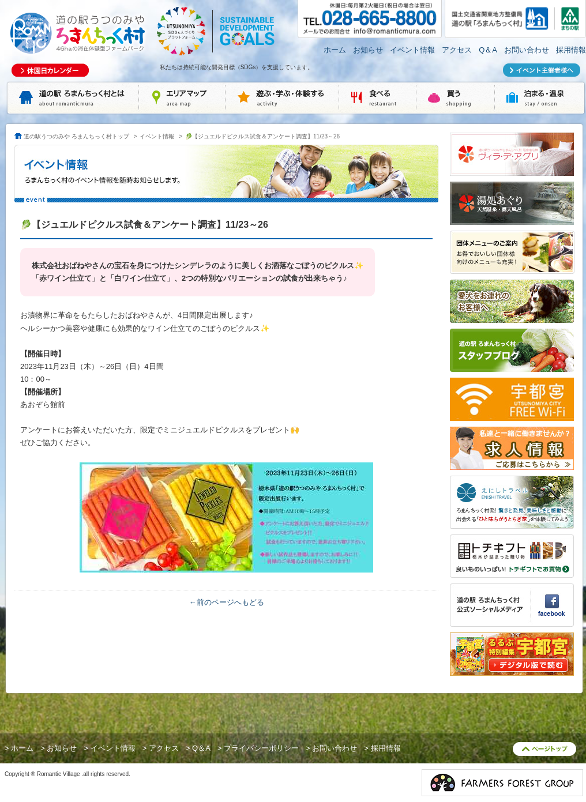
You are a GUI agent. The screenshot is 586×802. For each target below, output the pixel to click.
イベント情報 (412, 50)
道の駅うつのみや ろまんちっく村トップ (76, 136)
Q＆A (488, 50)
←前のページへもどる (226, 602)
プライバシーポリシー (261, 748)
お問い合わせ (526, 50)
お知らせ (368, 50)
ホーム (335, 50)
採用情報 (571, 50)
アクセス (457, 50)
